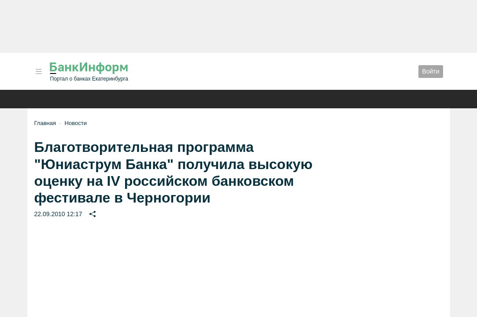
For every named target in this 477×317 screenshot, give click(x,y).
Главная (45, 123)
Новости (76, 123)
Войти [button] (430, 71)
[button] (38, 71)
